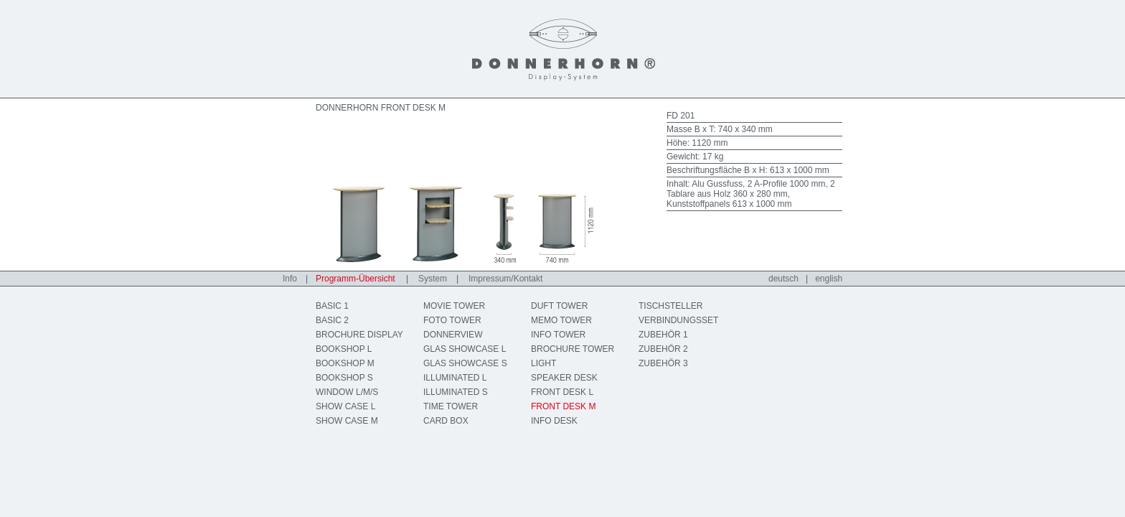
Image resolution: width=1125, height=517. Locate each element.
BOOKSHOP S (344, 378)
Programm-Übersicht (355, 279)
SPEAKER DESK (564, 378)
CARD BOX (446, 421)
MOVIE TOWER (454, 306)
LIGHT (543, 363)
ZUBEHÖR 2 (663, 349)
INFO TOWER (558, 335)
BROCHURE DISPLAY (359, 335)
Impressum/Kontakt (505, 279)
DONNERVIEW (452, 335)
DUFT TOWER (559, 306)
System (432, 279)
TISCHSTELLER (670, 306)
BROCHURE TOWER (572, 349)
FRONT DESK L (562, 392)
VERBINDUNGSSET (678, 320)
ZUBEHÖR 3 (663, 363)
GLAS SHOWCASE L (464, 349)
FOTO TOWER (452, 320)
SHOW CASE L (345, 406)
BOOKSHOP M (345, 363)
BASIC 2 (332, 320)
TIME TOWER (450, 406)
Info (290, 279)
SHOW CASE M (347, 421)
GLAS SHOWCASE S (465, 363)
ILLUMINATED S (455, 392)
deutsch (783, 279)
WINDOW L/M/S (347, 392)
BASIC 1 (332, 306)
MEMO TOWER (561, 320)
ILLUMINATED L (454, 378)
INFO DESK (554, 421)
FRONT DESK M (563, 406)
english (828, 279)
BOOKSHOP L (344, 349)
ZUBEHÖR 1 (663, 335)
